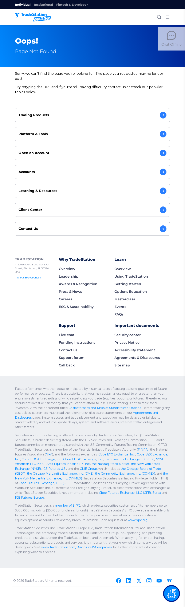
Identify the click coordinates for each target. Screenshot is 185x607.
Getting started (126, 274)
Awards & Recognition (77, 274)
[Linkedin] (128, 556)
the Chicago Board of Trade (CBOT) (38, 453)
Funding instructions (75, 332)
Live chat (66, 325)
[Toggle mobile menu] (167, 17)
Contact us (67, 340)
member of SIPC (63, 486)
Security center (126, 325)
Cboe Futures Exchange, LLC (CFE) (60, 463)
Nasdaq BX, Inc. (149, 444)
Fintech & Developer (66, 4)
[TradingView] (169, 556)
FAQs (118, 304)
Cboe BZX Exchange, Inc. (96, 439)
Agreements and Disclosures (43, 402)
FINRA (91, 434)
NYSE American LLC (96, 444)
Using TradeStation (129, 266)
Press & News (70, 281)
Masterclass (124, 289)
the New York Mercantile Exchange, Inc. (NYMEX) (68, 458)
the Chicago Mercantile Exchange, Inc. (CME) (93, 453)
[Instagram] (148, 556)
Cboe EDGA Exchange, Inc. (132, 439)
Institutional (40, 4)
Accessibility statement (133, 340)
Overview (66, 259)
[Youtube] (159, 556)
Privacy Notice (126, 332)
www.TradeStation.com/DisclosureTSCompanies (46, 527)
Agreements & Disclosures (135, 347)
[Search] (159, 17)
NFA (145, 434)
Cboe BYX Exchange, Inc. (60, 439)
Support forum (70, 347)
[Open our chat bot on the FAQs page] (171, 593)
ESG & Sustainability (75, 296)
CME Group (139, 449)
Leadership (68, 266)
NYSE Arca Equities (124, 444)
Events (119, 296)
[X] (138, 556)
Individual (22, 4)
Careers (65, 289)
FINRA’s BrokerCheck (27, 263)
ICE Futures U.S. (108, 449)
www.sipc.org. (74, 500)
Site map (121, 355)
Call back (66, 355)
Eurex (134, 473)
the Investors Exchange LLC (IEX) (58, 444)
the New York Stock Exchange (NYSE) (70, 449)
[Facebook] (118, 556)
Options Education (129, 281)
